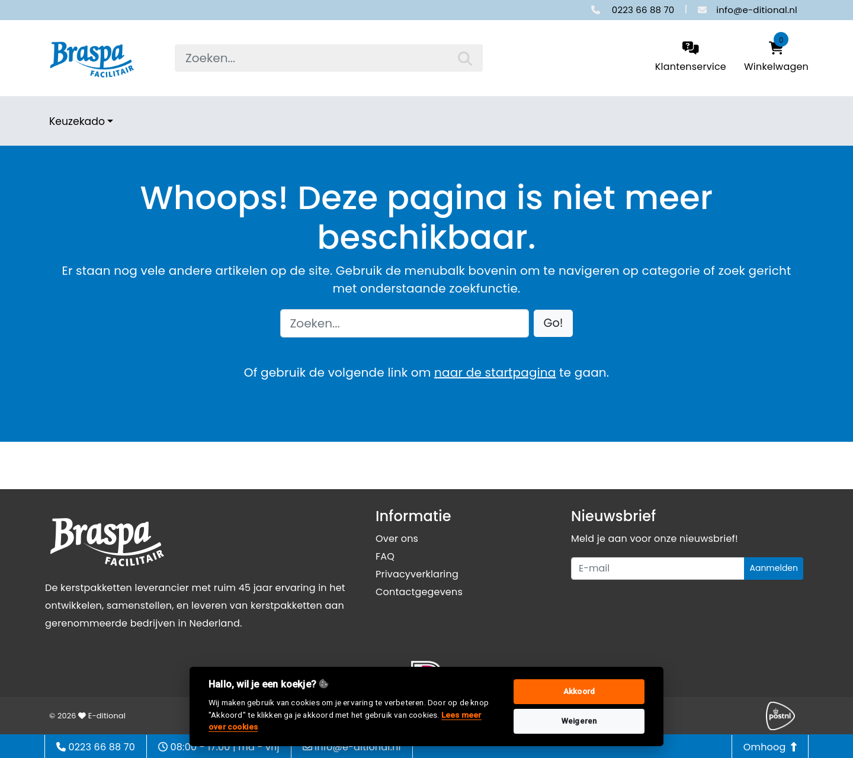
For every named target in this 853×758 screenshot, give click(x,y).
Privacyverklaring (417, 574)
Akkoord (579, 691)
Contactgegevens (419, 592)
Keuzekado (77, 121)
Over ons (397, 538)
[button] (553, 324)
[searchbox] (329, 58)
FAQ (385, 556)
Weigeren (579, 721)
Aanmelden (773, 568)
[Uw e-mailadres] (658, 568)
